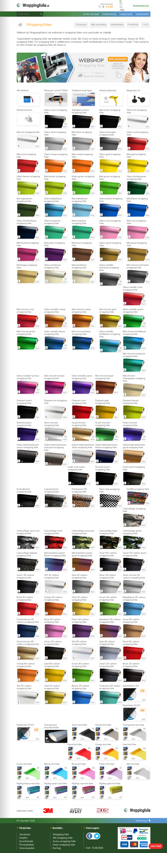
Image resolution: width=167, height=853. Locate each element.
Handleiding (117, 24)
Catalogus (81, 24)
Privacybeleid (26, 844)
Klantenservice (141, 5)
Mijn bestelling (98, 24)
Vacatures (24, 834)
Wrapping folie (61, 834)
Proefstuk (133, 24)
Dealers (23, 837)
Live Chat (156, 846)
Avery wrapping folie (64, 841)
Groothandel (26, 841)
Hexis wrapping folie (64, 844)
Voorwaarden (26, 848)
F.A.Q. (145, 24)
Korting (57, 848)
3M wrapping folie (63, 837)
